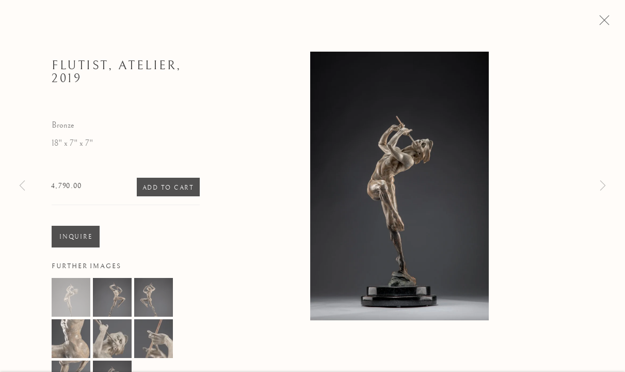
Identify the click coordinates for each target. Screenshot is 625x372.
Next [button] (603, 186)
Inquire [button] (75, 240)
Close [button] (609, 23)
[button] (71, 301)
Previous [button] (22, 186)
